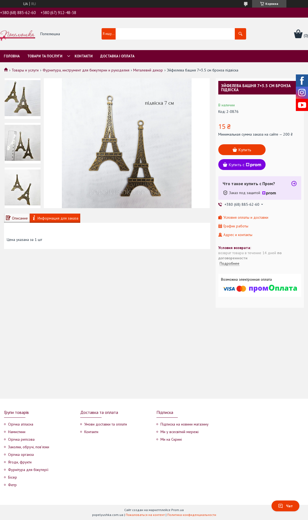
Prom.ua (177, 510)
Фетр (12, 484)
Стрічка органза (21, 454)
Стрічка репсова (21, 439)
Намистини (16, 431)
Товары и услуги (25, 70)
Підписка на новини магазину (184, 424)
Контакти (84, 56)
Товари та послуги (44, 56)
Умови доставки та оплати (105, 424)
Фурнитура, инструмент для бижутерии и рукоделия (86, 70)
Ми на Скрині (171, 439)
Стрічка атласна (20, 424)
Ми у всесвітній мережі (179, 431)
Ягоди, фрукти (20, 462)
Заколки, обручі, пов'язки (28, 446)
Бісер (12, 477)
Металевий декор (148, 70)
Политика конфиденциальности (191, 515)
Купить (244, 149)
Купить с (245, 164)
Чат (285, 505)
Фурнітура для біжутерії (28, 469)
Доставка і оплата (117, 56)
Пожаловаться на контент (145, 515)
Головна (12, 56)
